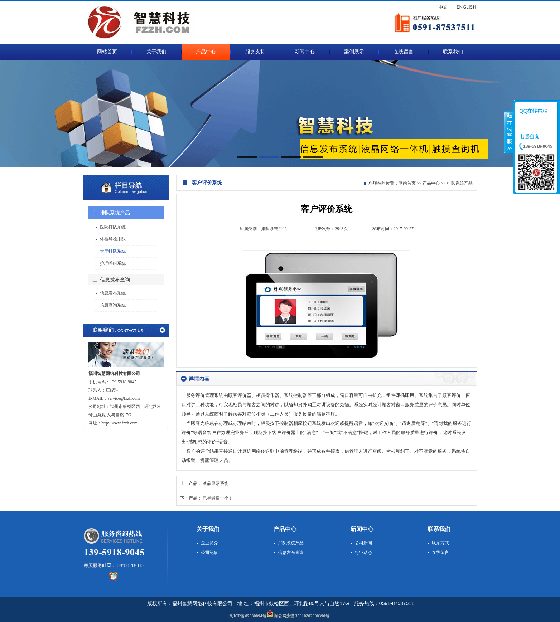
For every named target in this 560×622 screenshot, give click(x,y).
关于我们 (208, 529)
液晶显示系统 (215, 483)
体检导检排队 (113, 239)
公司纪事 (209, 552)
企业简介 (209, 542)
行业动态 (363, 552)
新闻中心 (362, 529)
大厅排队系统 (113, 251)
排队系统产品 (115, 212)
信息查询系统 (113, 305)
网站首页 (407, 183)
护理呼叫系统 (113, 263)
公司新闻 (363, 542)
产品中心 (431, 183)
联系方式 (440, 542)
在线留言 (440, 552)
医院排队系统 (113, 226)
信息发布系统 (113, 293)
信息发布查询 (115, 279)
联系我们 (439, 529)
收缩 (509, 132)
